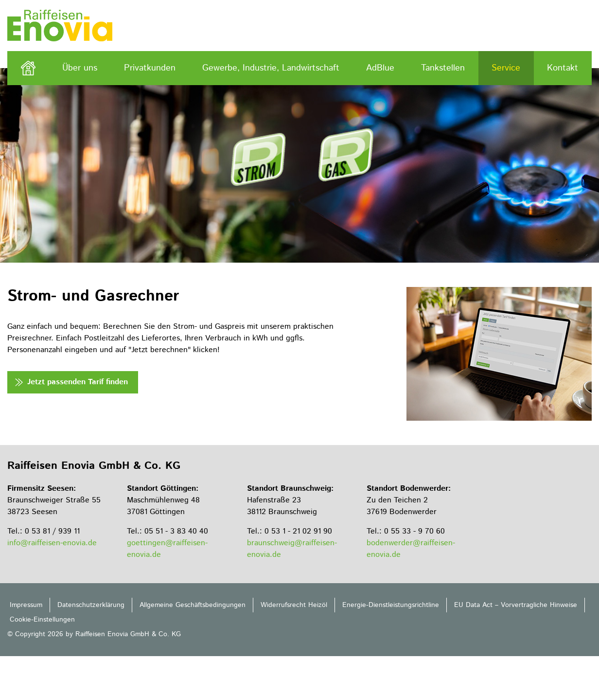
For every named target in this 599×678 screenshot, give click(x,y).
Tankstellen (443, 68)
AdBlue (380, 68)
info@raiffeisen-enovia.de (52, 543)
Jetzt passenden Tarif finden (77, 382)
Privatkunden (150, 68)
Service (506, 68)
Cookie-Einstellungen (42, 619)
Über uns (79, 68)
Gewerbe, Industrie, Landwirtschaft (270, 68)
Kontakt (562, 68)
